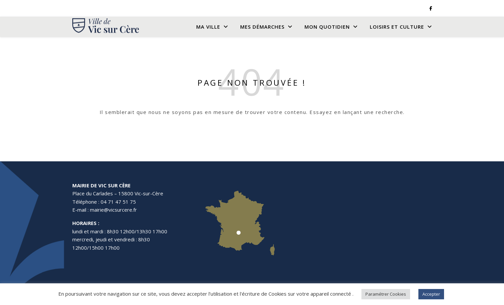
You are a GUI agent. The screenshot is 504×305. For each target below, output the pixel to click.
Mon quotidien (327, 26)
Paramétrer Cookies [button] (385, 294)
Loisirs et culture (397, 26)
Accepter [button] (431, 294)
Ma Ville (208, 26)
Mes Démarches (262, 26)
